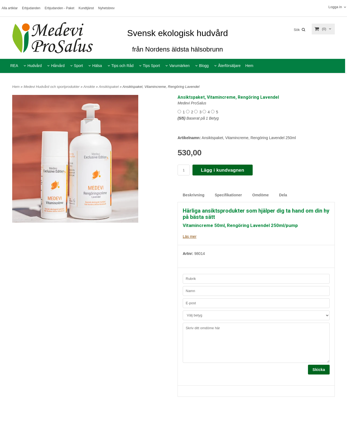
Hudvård (34, 65)
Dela (283, 195)
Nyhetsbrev (106, 8)
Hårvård (58, 65)
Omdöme (260, 195)
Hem (249, 65)
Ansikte (89, 87)
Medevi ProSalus (192, 103)
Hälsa (97, 65)
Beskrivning (193, 195)
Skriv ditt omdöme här (256, 343)
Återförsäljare (229, 65)
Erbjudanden (31, 8)
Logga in (335, 7)
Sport (78, 65)
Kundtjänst (86, 8)
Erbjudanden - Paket (59, 8)
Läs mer (190, 236)
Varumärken (179, 65)
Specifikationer (228, 195)
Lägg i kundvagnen (222, 170)
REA (14, 65)
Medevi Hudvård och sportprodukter (52, 87)
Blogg (204, 65)
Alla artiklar (10, 8)
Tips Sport (151, 65)
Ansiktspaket (109, 87)
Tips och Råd (122, 65)
